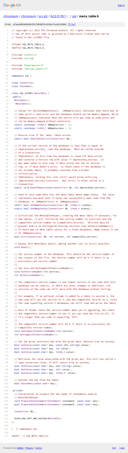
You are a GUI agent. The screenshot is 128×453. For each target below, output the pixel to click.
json (122, 447)
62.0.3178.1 (58, 16)
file (71, 24)
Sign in (121, 5)
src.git (43, 16)
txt (114, 447)
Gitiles (20, 448)
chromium (10, 16)
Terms (38, 448)
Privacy (29, 448)
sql (74, 16)
